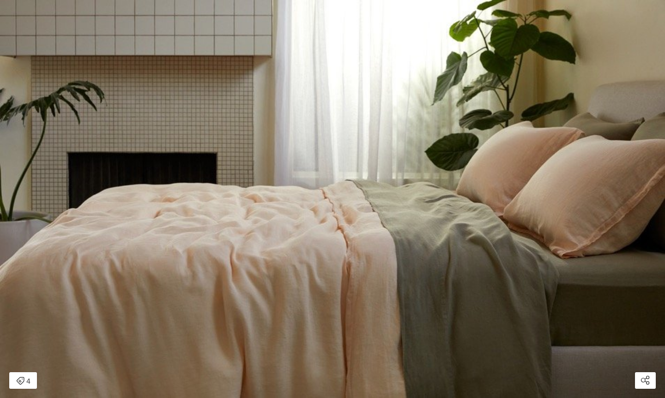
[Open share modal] (645, 380)
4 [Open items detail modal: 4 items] (23, 381)
